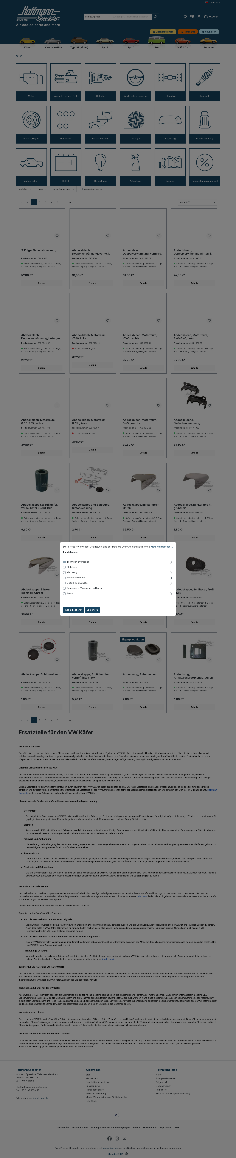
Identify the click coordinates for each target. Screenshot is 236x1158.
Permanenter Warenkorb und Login (84, 588)
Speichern (92, 610)
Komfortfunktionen (76, 577)
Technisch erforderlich (78, 561)
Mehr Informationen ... (162, 546)
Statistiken (72, 567)
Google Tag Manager (77, 583)
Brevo (70, 593)
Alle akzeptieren (73, 610)
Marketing (72, 572)
